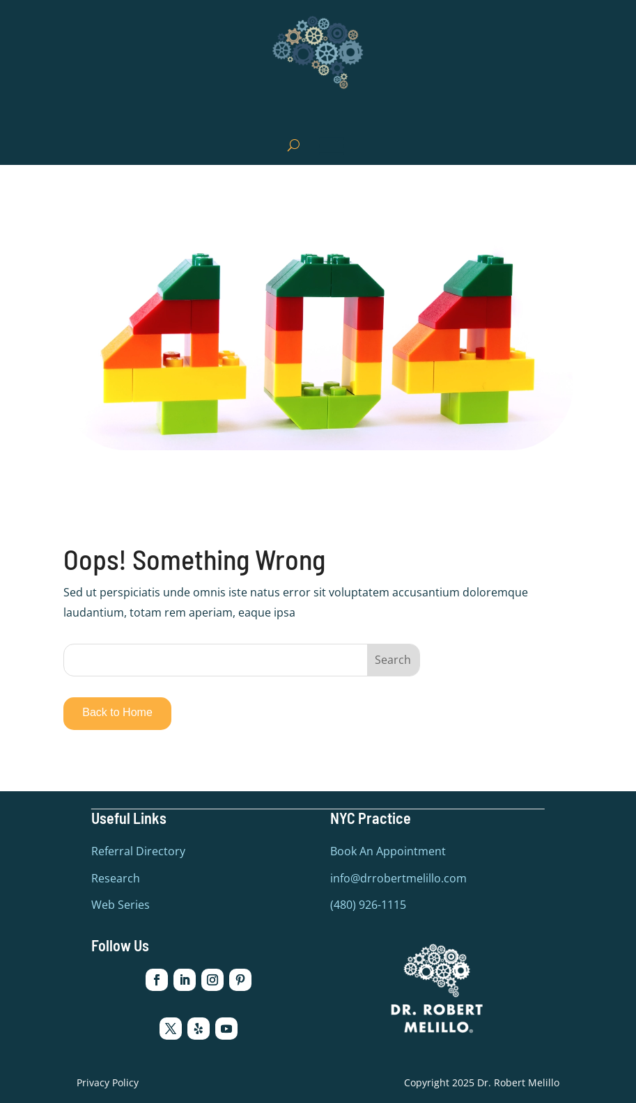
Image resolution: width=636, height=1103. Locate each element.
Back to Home (117, 712)
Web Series (120, 904)
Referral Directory (138, 851)
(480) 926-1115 (368, 904)
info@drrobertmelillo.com (398, 877)
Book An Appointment (388, 851)
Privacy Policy (108, 1081)
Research (115, 877)
